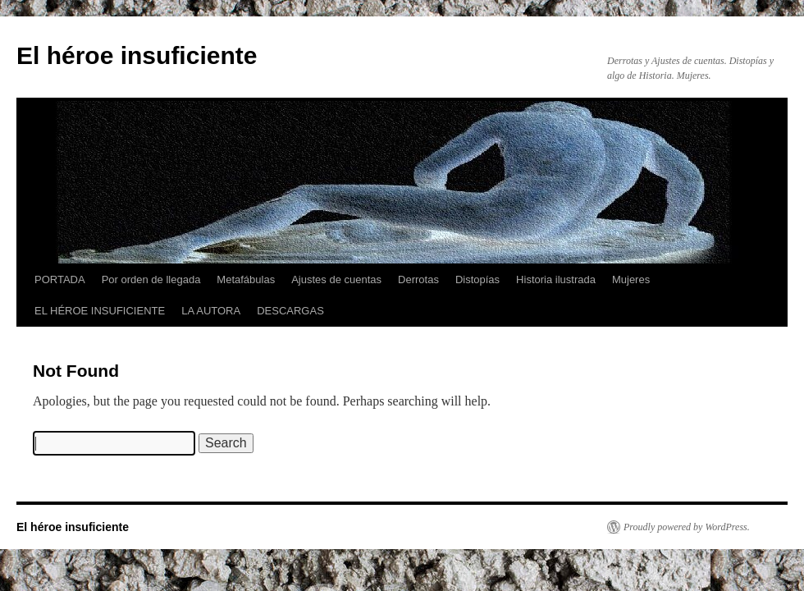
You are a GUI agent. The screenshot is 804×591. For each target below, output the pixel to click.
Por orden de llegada (151, 279)
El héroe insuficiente (136, 55)
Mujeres (631, 279)
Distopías (477, 279)
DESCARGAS (290, 311)
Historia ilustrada (556, 279)
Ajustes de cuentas (336, 279)
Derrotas (418, 279)
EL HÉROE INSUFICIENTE (99, 311)
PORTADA (59, 279)
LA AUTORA (210, 311)
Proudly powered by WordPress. (687, 527)
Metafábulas (246, 279)
